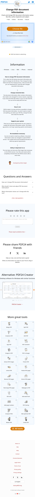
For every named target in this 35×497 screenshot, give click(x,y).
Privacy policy (17, 469)
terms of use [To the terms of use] (25, 35)
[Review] (17, 221)
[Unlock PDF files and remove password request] (9, 368)
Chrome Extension (17, 458)
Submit (17, 226)
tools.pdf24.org (17, 485)
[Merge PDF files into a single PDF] (9, 325)
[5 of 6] (20, 300)
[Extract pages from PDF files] (26, 377)
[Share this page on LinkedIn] (24, 253)
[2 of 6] (15, 300)
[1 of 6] (13, 300)
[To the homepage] (4, 1)
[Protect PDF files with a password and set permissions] (26, 360)
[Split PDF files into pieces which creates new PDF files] (26, 325)
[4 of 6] (18, 300)
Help (17, 450)
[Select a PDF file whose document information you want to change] (17, 29)
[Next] (34, 290)
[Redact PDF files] (9, 420)
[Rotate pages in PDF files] (26, 368)
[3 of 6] (16, 300)
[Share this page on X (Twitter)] (17, 253)
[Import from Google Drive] (29, 41)
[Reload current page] (17, 3)
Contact (17, 454)
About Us (17, 443)
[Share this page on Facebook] (10, 253)
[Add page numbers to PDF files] (9, 403)
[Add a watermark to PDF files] (26, 394)
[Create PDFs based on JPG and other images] (9, 351)
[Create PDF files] (26, 420)
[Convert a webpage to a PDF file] (26, 386)
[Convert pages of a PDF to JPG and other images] (26, 351)
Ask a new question (17, 198)
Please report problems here (17, 232)
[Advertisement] (17, 49)
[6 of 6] (22, 300)
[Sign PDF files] (9, 342)
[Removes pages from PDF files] (9, 377)
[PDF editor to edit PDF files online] (26, 334)
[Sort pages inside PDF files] (9, 386)
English (18, 481)
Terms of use (17, 466)
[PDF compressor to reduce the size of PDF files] (9, 334)
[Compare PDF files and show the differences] (9, 412)
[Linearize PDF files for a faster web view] (26, 412)
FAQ (17, 447)
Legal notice (17, 462)
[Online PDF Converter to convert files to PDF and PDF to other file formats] (26, 342)
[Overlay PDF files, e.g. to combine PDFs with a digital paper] (26, 403)
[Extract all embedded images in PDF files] (9, 360)
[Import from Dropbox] (32, 41)
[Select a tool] (33, 2)
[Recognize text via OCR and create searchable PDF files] (9, 394)
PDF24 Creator (16, 304)
